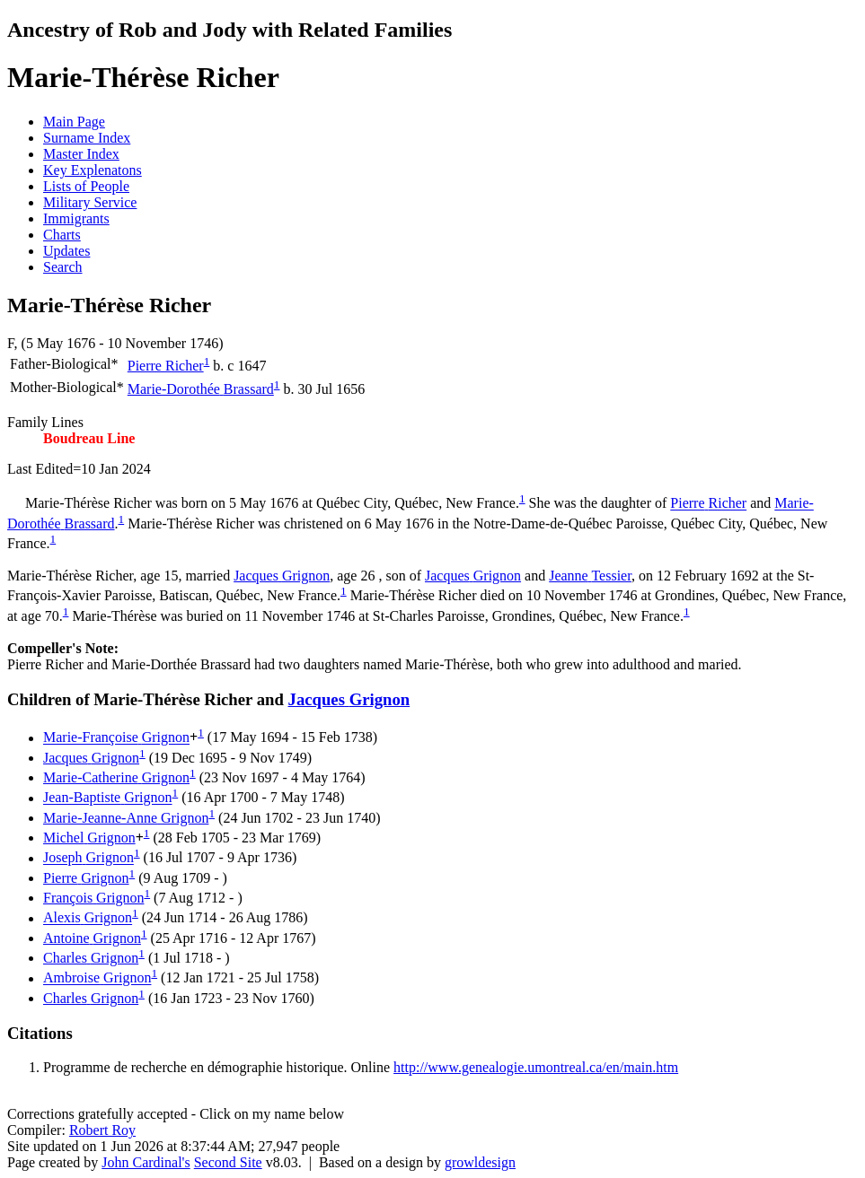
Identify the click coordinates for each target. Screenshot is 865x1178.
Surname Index (86, 137)
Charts (62, 234)
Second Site (228, 1162)
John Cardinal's (146, 1162)
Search (63, 267)
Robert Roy (102, 1130)
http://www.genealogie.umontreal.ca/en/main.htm (535, 1067)
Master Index (81, 153)
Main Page (74, 121)
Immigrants (76, 218)
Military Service (90, 202)
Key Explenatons (92, 170)
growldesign (480, 1162)
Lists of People (86, 186)
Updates (66, 250)
